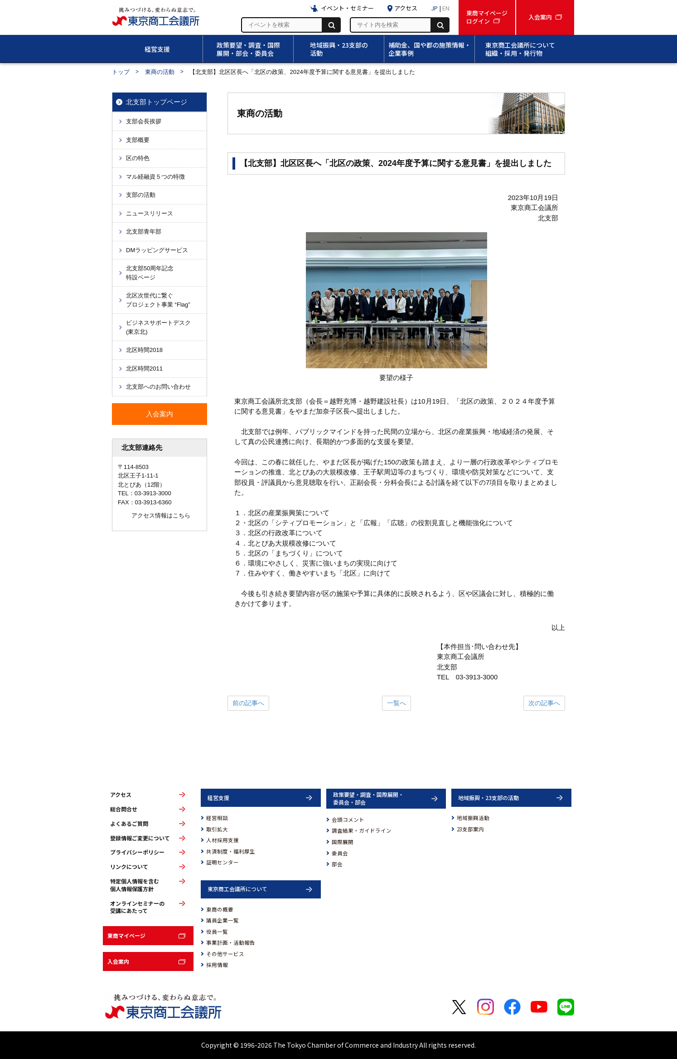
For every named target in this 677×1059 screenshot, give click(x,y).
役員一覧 (217, 931)
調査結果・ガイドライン (362, 830)
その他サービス (225, 953)
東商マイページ (126, 935)
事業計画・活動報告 (230, 942)
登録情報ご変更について (140, 838)
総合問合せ (123, 809)
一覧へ (396, 703)
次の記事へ (544, 703)
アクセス (120, 794)
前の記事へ (248, 703)
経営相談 (217, 817)
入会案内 (118, 961)
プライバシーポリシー (137, 852)
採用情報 (217, 964)
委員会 (340, 853)
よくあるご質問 (129, 823)
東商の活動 (159, 71)
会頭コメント (348, 819)
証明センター (222, 862)
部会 (337, 864)
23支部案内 (470, 829)
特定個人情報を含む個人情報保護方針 (134, 885)
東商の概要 (219, 909)
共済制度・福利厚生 (230, 851)
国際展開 (342, 841)
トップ (121, 71)
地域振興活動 (473, 817)
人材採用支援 (222, 840)
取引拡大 (217, 829)
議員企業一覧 (222, 920)
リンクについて (129, 866)
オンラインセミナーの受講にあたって (137, 907)
